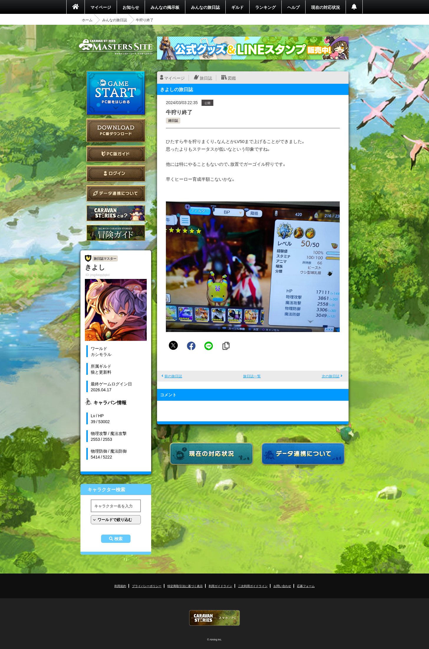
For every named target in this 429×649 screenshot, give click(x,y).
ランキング (265, 7)
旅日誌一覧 (252, 376)
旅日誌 (206, 78)
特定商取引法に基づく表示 (185, 586)
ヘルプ (293, 7)
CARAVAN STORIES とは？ (115, 213)
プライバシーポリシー (146, 586)
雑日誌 (173, 120)
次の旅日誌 (330, 376)
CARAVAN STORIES (214, 618)
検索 (118, 539)
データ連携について (115, 193)
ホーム (87, 19)
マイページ (100, 7)
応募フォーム (306, 586)
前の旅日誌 (173, 376)
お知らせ (131, 7)
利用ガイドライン (220, 586)
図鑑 (232, 78)
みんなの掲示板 (165, 7)
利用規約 (120, 586)
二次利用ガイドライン (253, 586)
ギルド (237, 7)
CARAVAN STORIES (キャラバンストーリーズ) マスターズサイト (115, 47)
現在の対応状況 (325, 7)
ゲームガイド (115, 233)
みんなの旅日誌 (205, 7)
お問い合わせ (282, 586)
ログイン (115, 173)
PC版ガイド (115, 154)
